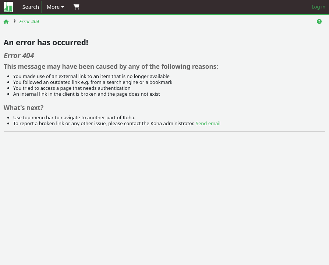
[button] (55, 7)
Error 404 (29, 21)
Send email (208, 123)
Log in (318, 6)
